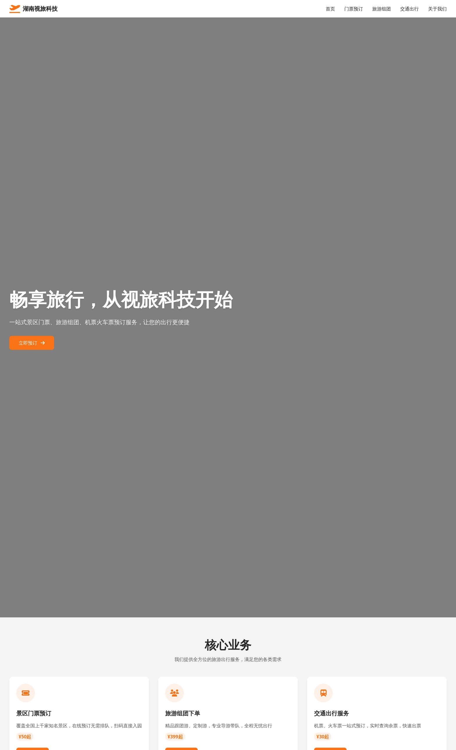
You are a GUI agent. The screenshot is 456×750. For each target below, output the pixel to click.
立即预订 (32, 343)
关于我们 (437, 9)
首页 (330, 9)
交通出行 (409, 9)
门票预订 (353, 9)
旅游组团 (381, 9)
